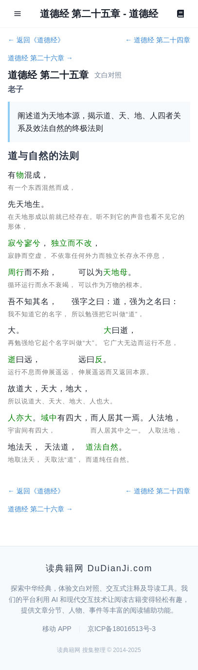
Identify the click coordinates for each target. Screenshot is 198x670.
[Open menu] (17, 13)
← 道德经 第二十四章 (157, 40)
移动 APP (57, 629)
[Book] (180, 13)
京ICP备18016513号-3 (122, 629)
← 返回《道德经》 (36, 40)
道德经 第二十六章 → (40, 58)
